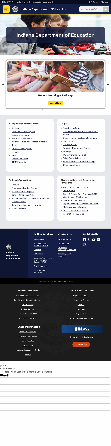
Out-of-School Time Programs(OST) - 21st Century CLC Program (80, 195)
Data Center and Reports (23, 131)
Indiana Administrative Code (28, 350)
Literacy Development (22, 148)
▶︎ (109, 84)
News (14, 155)
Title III (85, 210)
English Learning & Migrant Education (80, 203)
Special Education (20, 158)
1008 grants (69, 190)
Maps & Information (27, 332)
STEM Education (19, 162)
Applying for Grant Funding (75, 187)
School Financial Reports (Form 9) (41, 244)
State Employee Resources (81, 318)
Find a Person (27, 305)
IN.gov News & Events (28, 336)
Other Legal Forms (71, 165)
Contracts (68, 141)
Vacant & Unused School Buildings (79, 161)
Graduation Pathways (22, 138)
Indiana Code (27, 345)
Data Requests (70, 144)
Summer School (19, 201)
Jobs (14, 145)
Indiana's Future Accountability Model (29, 141)
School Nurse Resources (37, 198)
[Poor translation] (6, 375)
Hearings (67, 151)
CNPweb (37, 250)
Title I (65, 210)
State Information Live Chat (28, 295)
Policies (81, 305)
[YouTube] (93, 239)
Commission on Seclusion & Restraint (80, 138)
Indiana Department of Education (43, 9)
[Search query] (93, 9)
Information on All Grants (74, 213)
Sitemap (81, 309)
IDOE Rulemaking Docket (74, 154)
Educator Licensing (20, 135)
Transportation (19, 208)
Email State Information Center (27, 300)
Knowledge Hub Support (64, 255)
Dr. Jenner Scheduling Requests (67, 248)
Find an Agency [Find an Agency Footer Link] (27, 309)
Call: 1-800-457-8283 (28, 314)
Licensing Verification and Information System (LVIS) (43, 260)
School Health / (19, 198)
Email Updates (28, 341)
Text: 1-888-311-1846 (27, 318)
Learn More (55, 102)
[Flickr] (98, 239)
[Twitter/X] (88, 239)
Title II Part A (75, 210)
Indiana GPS (39, 239)
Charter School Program (74, 200)
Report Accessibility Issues (81, 337)
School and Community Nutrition (27, 205)
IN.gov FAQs (81, 314)
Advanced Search (81, 300)
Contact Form (64, 243)
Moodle (15, 152)
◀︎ (4, 84)
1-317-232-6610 (65, 239)
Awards (28, 354)
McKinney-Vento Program (75, 207)
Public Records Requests (74, 158)
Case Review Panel (71, 128)
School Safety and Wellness (25, 195)
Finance (15, 184)
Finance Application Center (24, 188)
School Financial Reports (23, 191)
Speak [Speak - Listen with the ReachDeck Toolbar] (81, 344)
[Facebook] (84, 239)
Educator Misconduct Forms (76, 148)
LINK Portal (38, 254)
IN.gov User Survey (81, 295)
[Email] (84, 244)
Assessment (17, 128)
